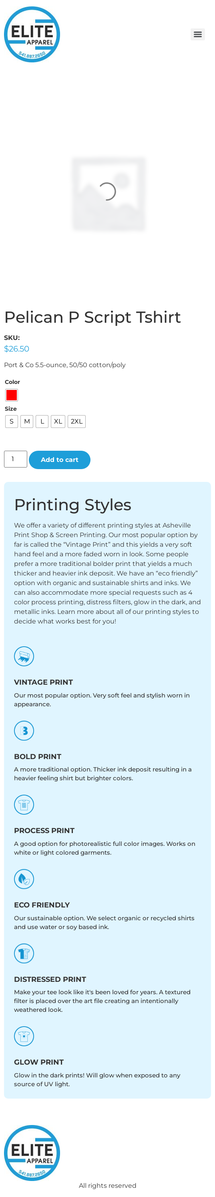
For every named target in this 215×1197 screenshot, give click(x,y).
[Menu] (198, 34)
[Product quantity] (15, 459)
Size (11, 409)
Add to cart (59, 460)
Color (12, 382)
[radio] (12, 395)
